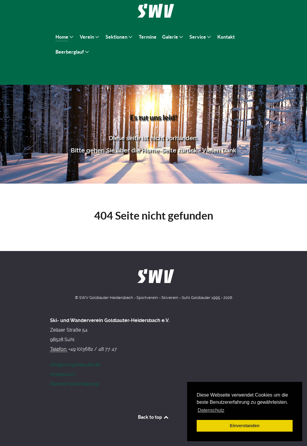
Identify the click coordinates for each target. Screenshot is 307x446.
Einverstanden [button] (244, 425)
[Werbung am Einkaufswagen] (153, 74)
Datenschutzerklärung (74, 384)
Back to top (153, 417)
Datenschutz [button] (211, 410)
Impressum (63, 374)
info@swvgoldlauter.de (75, 365)
